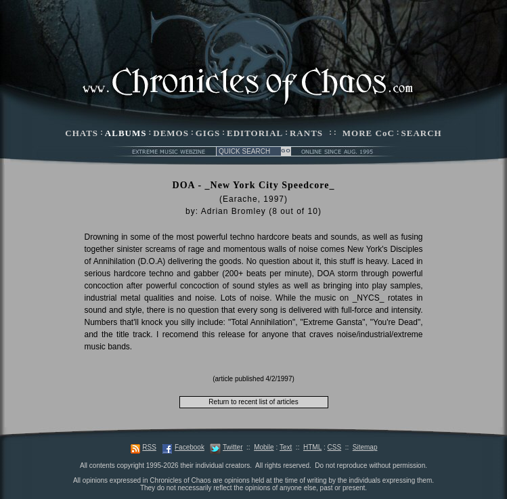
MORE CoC (369, 133)
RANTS (306, 133)
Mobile (263, 447)
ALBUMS (126, 133)
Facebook (189, 447)
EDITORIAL (255, 133)
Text (286, 447)
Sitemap (365, 447)
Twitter (232, 447)
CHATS (81, 133)
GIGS (208, 133)
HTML (312, 447)
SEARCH (421, 133)
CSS (335, 447)
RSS (149, 447)
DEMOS (171, 133)
